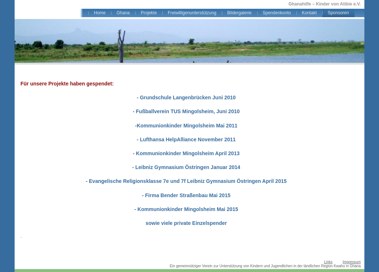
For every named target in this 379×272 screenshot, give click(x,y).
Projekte (149, 12)
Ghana (123, 12)
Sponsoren (338, 12)
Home (100, 12)
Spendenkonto (277, 12)
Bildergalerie (239, 12)
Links (328, 262)
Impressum (352, 262)
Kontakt (309, 12)
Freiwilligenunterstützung (192, 12)
